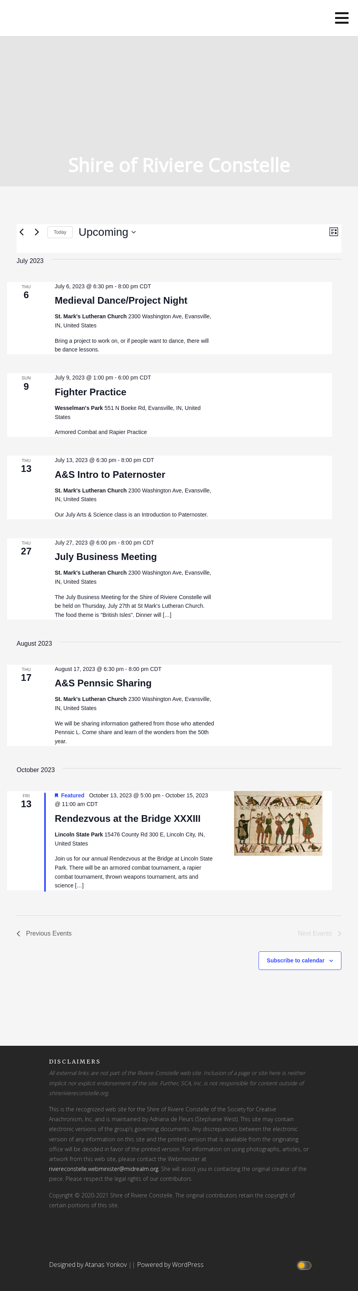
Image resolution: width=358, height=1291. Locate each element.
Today (60, 232)
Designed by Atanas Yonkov (88, 1264)
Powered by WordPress (170, 1264)
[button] (342, 17)
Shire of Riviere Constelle (179, 165)
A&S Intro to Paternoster (110, 474)
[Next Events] (36, 232)
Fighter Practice (90, 392)
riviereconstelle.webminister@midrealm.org (103, 1169)
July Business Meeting (106, 556)
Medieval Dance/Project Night (121, 300)
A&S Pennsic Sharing (103, 683)
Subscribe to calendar (295, 960)
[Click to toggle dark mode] (305, 1264)
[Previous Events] (21, 232)
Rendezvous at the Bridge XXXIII (128, 818)
